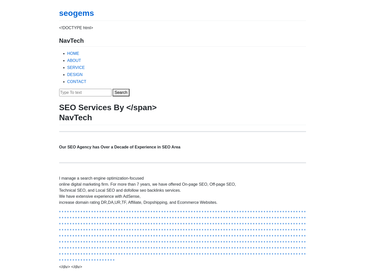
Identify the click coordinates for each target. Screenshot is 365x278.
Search (121, 92)
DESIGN (75, 74)
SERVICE (76, 67)
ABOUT (74, 60)
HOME (73, 53)
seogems (76, 13)
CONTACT (76, 82)
